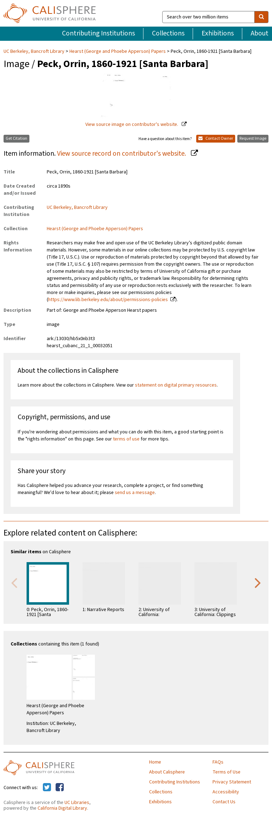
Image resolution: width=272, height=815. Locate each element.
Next (257, 582)
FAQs (217, 762)
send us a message (135, 492)
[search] (261, 17)
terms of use (126, 439)
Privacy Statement (231, 782)
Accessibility (225, 791)
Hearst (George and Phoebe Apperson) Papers (117, 51)
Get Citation (16, 138)
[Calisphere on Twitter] (47, 787)
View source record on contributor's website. (122, 154)
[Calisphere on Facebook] (60, 787)
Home (155, 762)
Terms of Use (226, 772)
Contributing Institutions (98, 33)
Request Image (252, 138)
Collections (168, 33)
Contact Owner (215, 138)
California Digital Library (62, 808)
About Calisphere (167, 772)
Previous (14, 582)
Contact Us (224, 801)
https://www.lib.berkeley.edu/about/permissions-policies (108, 299)
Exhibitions (218, 33)
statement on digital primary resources (176, 385)
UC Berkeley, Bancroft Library (35, 51)
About (259, 33)
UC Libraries (76, 802)
